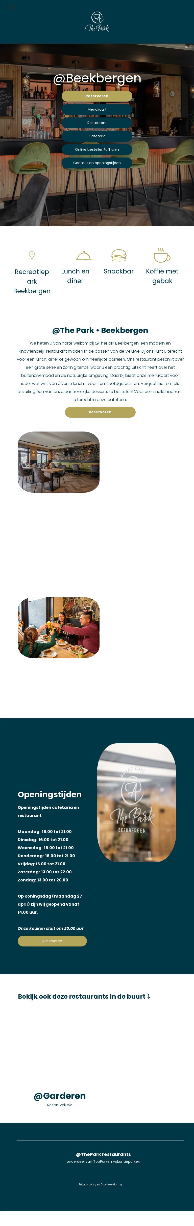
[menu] (11, 7)
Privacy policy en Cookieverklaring (100, 1184)
